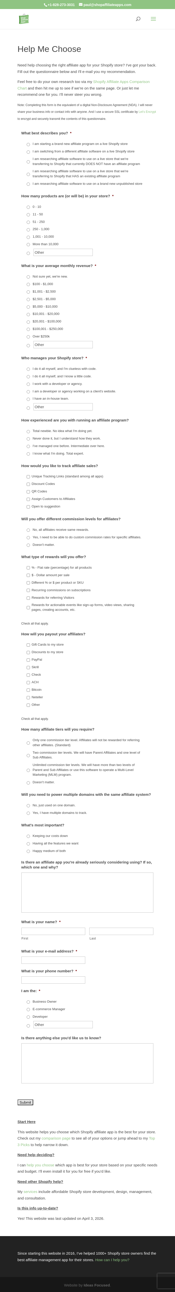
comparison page (55, 1138)
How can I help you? (112, 1260)
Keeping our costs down (50, 836)
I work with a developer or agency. (57, 384)
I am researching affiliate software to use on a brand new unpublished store (87, 184)
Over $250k (41, 336)
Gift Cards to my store (48, 644)
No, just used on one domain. (54, 805)
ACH (35, 682)
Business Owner (45, 1001)
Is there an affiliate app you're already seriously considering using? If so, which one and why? (86, 864)
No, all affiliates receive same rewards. (61, 530)
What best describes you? (46, 133)
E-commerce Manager (49, 1009)
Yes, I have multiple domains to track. (60, 813)
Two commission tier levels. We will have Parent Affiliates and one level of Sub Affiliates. (86, 755)
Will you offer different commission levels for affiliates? (71, 519)
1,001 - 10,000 (43, 236)
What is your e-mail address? (49, 951)
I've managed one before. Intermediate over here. (69, 446)
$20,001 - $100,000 (47, 321)
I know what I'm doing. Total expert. (58, 453)
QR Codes (39, 491)
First (25, 938)
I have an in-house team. (51, 398)
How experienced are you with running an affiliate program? (75, 420)
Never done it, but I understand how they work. (67, 438)
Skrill (35, 667)
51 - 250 (39, 222)
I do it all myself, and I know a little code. (62, 376)
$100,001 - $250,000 (48, 329)
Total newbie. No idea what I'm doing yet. (63, 431)
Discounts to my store (47, 652)
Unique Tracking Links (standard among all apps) (67, 476)
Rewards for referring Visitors (53, 597)
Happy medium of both (49, 851)
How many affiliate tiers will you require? (58, 729)
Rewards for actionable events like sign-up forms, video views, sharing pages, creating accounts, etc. (83, 607)
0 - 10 (37, 207)
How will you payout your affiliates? (53, 634)
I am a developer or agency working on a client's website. (74, 391)
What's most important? (42, 825)
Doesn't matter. (44, 545)
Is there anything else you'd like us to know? (61, 1038)
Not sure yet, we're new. (50, 276)
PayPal (37, 659)
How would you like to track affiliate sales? (59, 466)
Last (93, 938)
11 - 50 (38, 214)
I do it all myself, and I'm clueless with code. (65, 369)
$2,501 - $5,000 (44, 299)
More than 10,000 (46, 244)
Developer (40, 1016)
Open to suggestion (46, 506)
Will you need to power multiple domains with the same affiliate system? (86, 794)
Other (36, 705)
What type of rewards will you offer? (53, 557)
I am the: (30, 991)
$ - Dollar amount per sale (51, 575)
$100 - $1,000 (43, 284)
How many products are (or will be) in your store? (67, 196)
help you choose (40, 1165)
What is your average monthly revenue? (58, 266)
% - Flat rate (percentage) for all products (62, 567)
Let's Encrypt (147, 112)
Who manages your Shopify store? (54, 358)
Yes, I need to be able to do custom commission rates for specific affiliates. (87, 537)
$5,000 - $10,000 (45, 306)
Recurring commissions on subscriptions (61, 590)
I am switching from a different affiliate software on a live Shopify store (84, 151)
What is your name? (41, 922)
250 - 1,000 (41, 229)
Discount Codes (43, 484)
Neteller (37, 697)
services (30, 1191)
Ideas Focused (97, 1285)
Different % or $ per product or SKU (58, 582)
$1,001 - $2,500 (44, 291)
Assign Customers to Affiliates (53, 499)
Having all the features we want (55, 843)
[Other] (63, 252)
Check (36, 674)
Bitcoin (36, 690)
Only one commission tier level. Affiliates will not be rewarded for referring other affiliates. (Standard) (86, 742)
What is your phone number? (49, 971)
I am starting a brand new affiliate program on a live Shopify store (80, 144)
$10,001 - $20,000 (46, 314)
